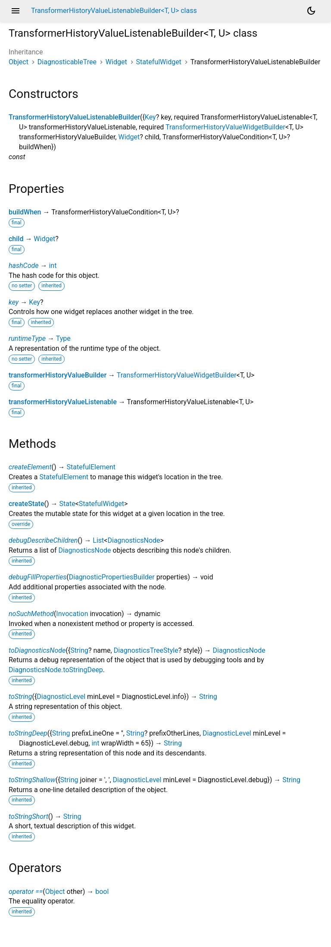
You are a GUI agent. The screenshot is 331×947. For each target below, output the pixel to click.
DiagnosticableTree (67, 62)
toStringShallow (32, 780)
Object (18, 62)
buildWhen (25, 212)
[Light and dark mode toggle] (311, 11)
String (79, 650)
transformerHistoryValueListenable (63, 402)
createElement (30, 467)
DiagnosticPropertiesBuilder (112, 577)
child (16, 239)
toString (20, 696)
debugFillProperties (37, 577)
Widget (116, 62)
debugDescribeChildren (43, 540)
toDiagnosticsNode (37, 650)
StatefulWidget (158, 62)
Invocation (72, 614)
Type (63, 338)
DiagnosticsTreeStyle (146, 650)
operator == (26, 891)
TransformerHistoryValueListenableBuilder (74, 117)
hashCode (23, 265)
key (14, 302)
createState (26, 504)
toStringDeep (28, 733)
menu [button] (15, 11)
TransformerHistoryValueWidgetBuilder (225, 127)
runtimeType (27, 338)
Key (150, 117)
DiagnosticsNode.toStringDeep (56, 670)
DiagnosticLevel (61, 696)
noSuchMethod (31, 614)
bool (102, 891)
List (98, 540)
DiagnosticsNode (133, 540)
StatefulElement (91, 467)
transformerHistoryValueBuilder (57, 375)
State (67, 504)
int (52, 265)
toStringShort (28, 816)
